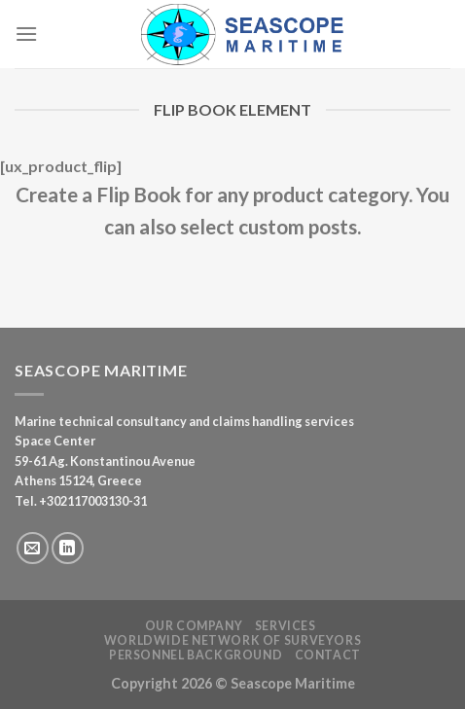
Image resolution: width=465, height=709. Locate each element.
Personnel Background (195, 655)
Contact (328, 655)
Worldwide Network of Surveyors (232, 640)
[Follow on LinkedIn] (68, 548)
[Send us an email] (33, 548)
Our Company (194, 626)
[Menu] (26, 33)
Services (285, 626)
